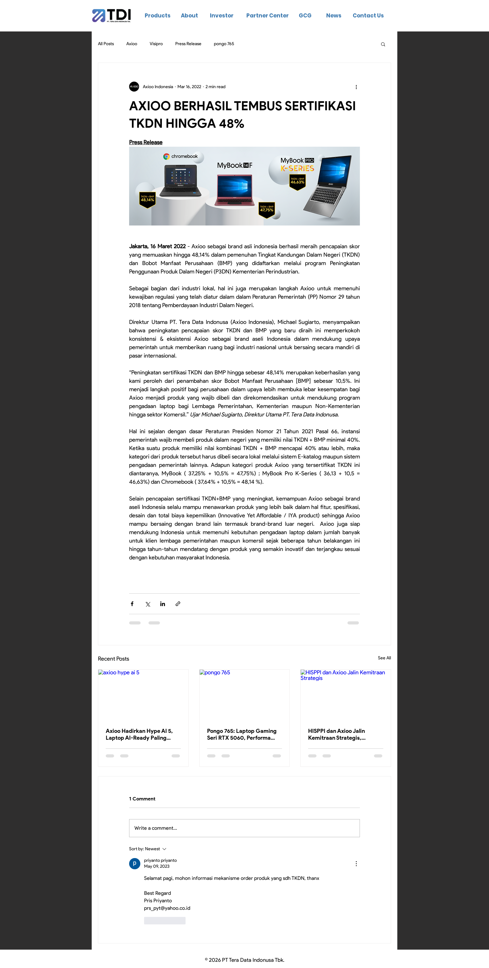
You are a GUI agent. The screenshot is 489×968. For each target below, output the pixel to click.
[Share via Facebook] (132, 604)
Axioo (131, 43)
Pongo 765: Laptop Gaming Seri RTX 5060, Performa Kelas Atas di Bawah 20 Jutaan (242, 734)
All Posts (106, 43)
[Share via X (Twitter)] (147, 604)
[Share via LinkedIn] (163, 604)
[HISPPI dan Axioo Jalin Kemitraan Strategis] (346, 695)
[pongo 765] (245, 695)
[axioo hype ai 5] (143, 695)
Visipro (156, 43)
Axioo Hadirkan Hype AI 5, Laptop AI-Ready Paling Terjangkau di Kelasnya (139, 734)
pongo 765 (224, 43)
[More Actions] (356, 863)
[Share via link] (178, 604)
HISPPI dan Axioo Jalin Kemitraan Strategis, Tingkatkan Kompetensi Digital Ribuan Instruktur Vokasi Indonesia (339, 734)
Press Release (188, 43)
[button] (383, 43)
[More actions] (356, 86)
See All (384, 658)
